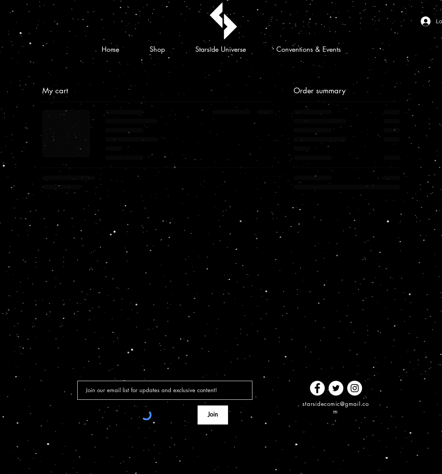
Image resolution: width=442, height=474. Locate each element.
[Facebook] (317, 388)
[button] (157, 49)
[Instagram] (354, 388)
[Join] (213, 415)
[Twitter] (336, 388)
